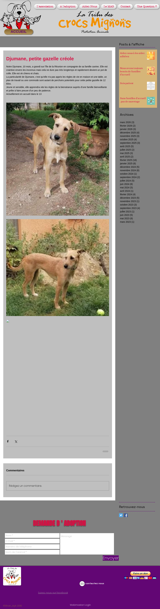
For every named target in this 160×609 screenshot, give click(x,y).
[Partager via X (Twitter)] (15, 441)
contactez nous (94, 583)
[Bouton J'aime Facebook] (36, 598)
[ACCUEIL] (18, 31)
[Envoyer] (111, 558)
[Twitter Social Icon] (121, 515)
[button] (45, 6)
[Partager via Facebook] (7, 441)
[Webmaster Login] (80, 605)
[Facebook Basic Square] (126, 515)
